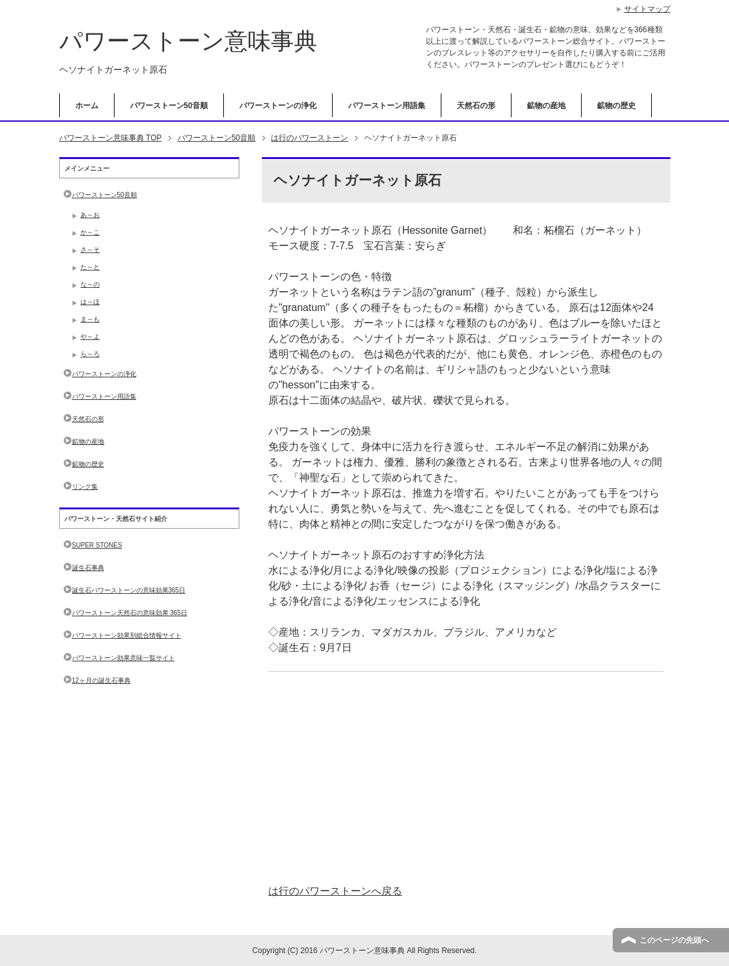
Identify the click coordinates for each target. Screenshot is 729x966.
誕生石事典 (88, 567)
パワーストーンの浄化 (278, 105)
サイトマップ (647, 9)
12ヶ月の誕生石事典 (101, 680)
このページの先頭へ (674, 940)
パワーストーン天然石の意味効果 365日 (129, 612)
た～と (90, 266)
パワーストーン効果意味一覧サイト (123, 657)
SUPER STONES (97, 545)
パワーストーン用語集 (386, 105)
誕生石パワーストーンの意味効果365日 (129, 590)
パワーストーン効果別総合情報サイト (126, 635)
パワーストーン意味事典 (188, 41)
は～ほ (90, 301)
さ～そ (90, 249)
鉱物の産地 (546, 105)
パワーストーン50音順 (169, 105)
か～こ (90, 232)
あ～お (90, 214)
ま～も (90, 319)
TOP (110, 137)
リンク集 (85, 486)
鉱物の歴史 (616, 105)
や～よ (90, 336)
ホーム (86, 105)
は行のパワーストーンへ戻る (335, 891)
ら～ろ (90, 353)
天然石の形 (476, 105)
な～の (90, 284)
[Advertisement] (466, 778)
